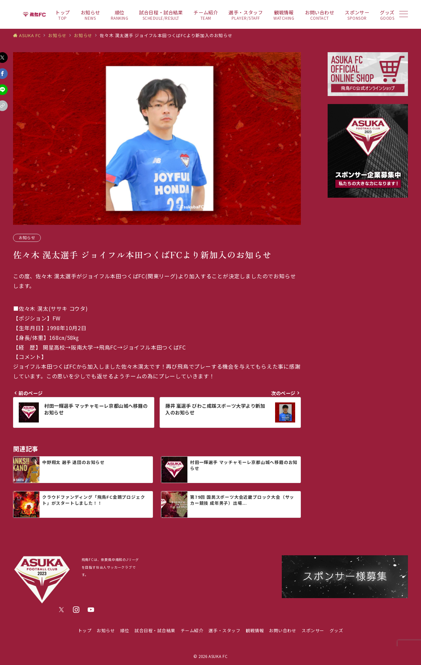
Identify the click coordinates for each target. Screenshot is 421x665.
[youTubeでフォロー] (91, 609)
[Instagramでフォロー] (76, 609)
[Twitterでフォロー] (61, 609)
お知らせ (27, 237)
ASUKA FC (218, 656)
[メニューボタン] (403, 14)
